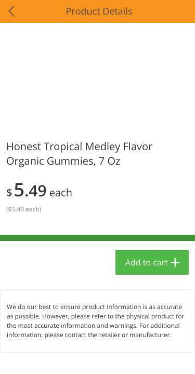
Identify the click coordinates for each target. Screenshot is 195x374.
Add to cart (146, 262)
